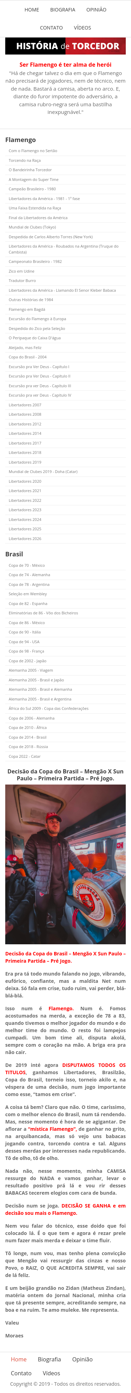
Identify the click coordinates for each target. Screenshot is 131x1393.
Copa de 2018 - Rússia (28, 746)
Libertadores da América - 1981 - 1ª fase (44, 198)
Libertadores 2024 (25, 519)
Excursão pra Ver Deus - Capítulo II (40, 376)
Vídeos (82, 27)
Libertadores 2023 (25, 509)
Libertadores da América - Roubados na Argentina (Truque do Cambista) (63, 249)
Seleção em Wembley (28, 593)
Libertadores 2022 (25, 500)
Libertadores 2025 (25, 528)
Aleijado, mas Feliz (25, 347)
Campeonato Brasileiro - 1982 (35, 261)
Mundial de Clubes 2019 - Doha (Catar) (43, 471)
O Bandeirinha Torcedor (30, 169)
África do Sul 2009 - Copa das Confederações (48, 708)
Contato (51, 27)
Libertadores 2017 (25, 443)
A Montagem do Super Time (34, 179)
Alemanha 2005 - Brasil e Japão (36, 679)
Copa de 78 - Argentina (29, 584)
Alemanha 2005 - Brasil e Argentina (40, 699)
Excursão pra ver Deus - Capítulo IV (40, 395)
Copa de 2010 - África (28, 727)
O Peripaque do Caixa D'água (35, 337)
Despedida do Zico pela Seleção (37, 328)
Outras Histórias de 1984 (31, 299)
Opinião (96, 9)
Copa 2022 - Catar (25, 756)
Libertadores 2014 (25, 433)
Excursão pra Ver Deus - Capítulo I (39, 366)
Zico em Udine (21, 271)
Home (31, 9)
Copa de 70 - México (27, 565)
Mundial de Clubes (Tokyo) (32, 227)
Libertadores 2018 (25, 452)
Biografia (62, 9)
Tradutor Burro (22, 280)
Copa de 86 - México (27, 622)
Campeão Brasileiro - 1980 (32, 188)
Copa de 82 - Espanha (28, 603)
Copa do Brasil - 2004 (27, 356)
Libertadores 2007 (25, 404)
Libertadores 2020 (25, 481)
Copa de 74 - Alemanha (29, 574)
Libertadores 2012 (25, 423)
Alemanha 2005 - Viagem (31, 670)
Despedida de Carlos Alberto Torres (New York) (51, 236)
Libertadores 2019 (25, 462)
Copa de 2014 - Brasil (27, 737)
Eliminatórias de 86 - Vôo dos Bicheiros (43, 612)
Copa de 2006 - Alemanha (31, 718)
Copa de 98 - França (26, 651)
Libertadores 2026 (25, 538)
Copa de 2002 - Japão (27, 660)
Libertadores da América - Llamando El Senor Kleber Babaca (62, 290)
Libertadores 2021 (25, 490)
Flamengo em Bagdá (27, 309)
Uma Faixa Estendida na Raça (35, 207)
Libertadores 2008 (25, 414)
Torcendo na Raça (25, 160)
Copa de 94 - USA (24, 641)
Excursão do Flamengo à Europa (37, 318)
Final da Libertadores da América (38, 217)
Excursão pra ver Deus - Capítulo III (40, 385)
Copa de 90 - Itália (25, 632)
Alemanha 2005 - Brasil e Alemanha (40, 689)
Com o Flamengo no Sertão (33, 150)
